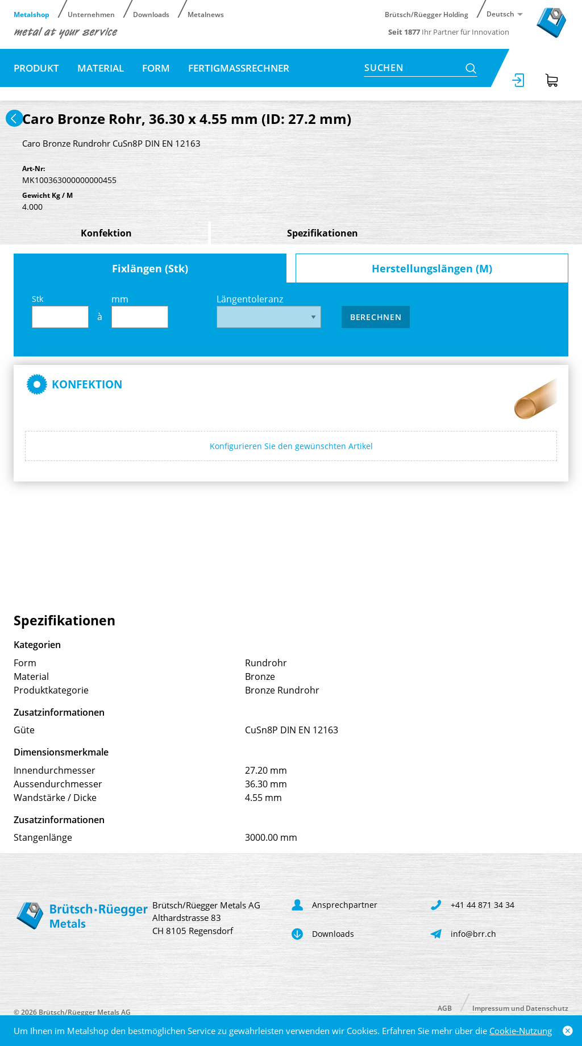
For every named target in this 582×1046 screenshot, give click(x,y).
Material (100, 67)
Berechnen (375, 317)
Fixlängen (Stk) (150, 268)
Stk (60, 310)
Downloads (151, 14)
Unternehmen (91, 14)
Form (156, 67)
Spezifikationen (322, 233)
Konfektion (106, 233)
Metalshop (31, 14)
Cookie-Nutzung (520, 1030)
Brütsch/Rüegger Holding (426, 14)
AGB (445, 1007)
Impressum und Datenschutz (520, 1007)
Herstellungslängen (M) (432, 268)
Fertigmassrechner (238, 67)
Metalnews (206, 14)
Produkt (36, 67)
